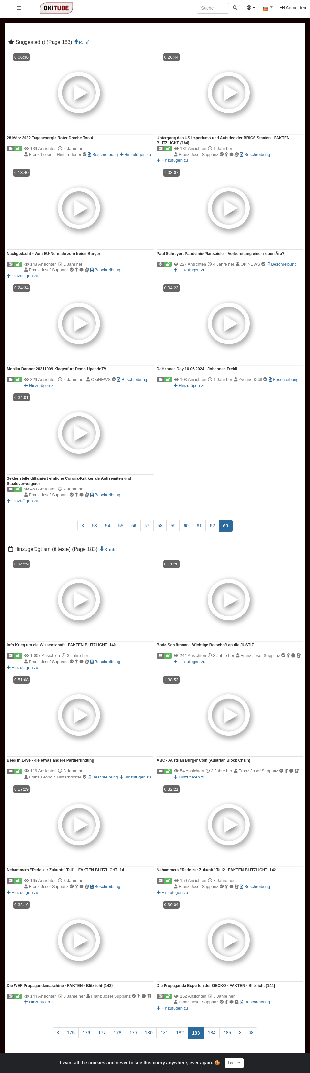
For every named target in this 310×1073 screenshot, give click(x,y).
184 (211, 1032)
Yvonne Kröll (253, 379)
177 (101, 1032)
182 (180, 1032)
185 (227, 1032)
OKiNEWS (254, 264)
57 (147, 525)
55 (120, 525)
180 (148, 1032)
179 (133, 1032)
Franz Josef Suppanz (209, 154)
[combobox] (268, 9)
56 (133, 525)
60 (186, 525)
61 (199, 525)
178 (117, 1032)
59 (173, 525)
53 (94, 525)
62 (212, 525)
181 (164, 1032)
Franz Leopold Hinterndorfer (58, 154)
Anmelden (293, 7)
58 (160, 525)
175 (71, 1032)
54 (107, 525)
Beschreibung (103, 154)
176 (86, 1032)
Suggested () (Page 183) (41, 42)
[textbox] (268, 9)
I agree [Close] (234, 1063)
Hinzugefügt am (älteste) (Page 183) (53, 549)
